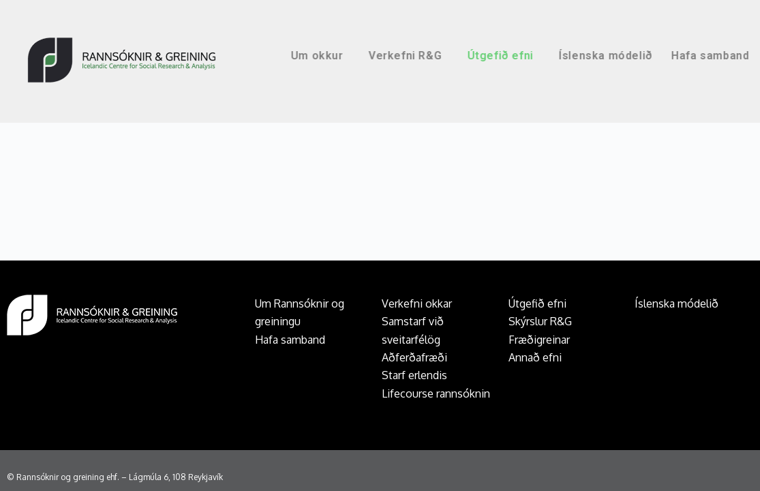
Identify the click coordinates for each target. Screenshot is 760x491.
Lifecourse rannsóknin (436, 393)
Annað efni (535, 357)
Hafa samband (290, 339)
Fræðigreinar (539, 339)
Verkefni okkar (417, 303)
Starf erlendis (414, 375)
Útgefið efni (540, 56)
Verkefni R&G (446, 56)
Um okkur (358, 56)
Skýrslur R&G (540, 321)
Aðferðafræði (414, 357)
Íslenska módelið (643, 55)
